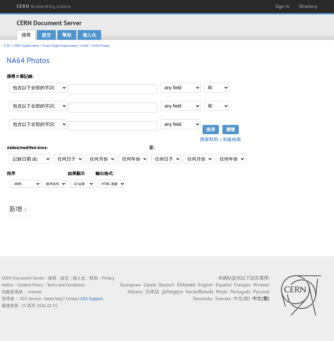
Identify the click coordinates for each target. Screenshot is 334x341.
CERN (44, 6)
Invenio (34, 292)
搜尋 (26, 35)
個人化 (89, 35)
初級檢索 (232, 139)
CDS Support (91, 298)
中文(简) (242, 298)
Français (242, 285)
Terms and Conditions (65, 285)
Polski (222, 292)
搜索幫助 (209, 139)
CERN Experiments (26, 45)
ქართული (172, 292)
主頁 (6, 45)
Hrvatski (261, 285)
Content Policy (30, 285)
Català (150, 285)
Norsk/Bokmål (199, 292)
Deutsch (167, 285)
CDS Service (30, 298)
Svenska (223, 298)
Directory (308, 6)
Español (224, 285)
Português (240, 292)
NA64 (84, 45)
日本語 (152, 292)
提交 (46, 35)
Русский (261, 292)
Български (130, 285)
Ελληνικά (186, 285)
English (205, 285)
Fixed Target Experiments (59, 45)
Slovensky (202, 298)
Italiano (135, 292)
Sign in (282, 6)
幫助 (66, 35)
